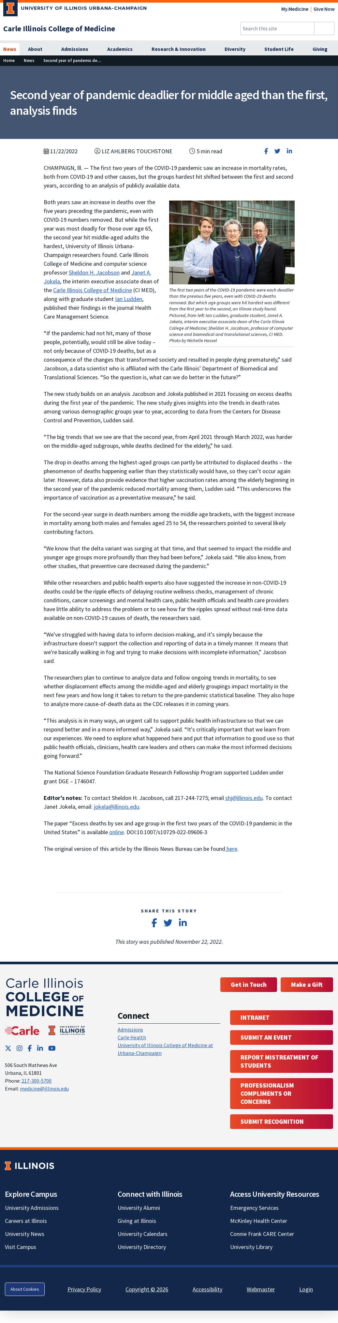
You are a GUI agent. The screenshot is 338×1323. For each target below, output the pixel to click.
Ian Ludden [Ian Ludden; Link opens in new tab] (128, 299)
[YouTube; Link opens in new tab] (52, 1048)
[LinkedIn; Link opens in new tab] (40, 1048)
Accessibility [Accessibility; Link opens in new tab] (207, 1289)
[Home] (9, 60)
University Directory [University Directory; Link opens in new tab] (142, 1247)
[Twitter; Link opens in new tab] (8, 1048)
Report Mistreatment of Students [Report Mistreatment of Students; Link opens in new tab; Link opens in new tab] (279, 1061)
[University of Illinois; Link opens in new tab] (29, 1165)
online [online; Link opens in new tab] (116, 832)
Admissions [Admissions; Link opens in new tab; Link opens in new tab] (130, 1029)
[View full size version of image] (329, 72)
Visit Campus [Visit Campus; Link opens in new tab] (20, 1247)
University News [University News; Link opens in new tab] (24, 1234)
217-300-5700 (36, 1080)
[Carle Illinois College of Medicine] (59, 28)
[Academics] (123, 49)
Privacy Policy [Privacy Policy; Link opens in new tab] (84, 1289)
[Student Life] (282, 49)
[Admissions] (78, 49)
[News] (10, 49)
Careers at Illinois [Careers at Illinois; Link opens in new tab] (26, 1221)
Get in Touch (249, 984)
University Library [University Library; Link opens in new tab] (251, 1247)
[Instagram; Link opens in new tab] (19, 1048)
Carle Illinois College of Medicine (92, 290)
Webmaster (261, 1289)
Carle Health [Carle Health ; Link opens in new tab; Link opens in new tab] (132, 1037)
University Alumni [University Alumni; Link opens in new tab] (139, 1207)
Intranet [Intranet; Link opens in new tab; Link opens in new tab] (255, 1017)
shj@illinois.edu (244, 798)
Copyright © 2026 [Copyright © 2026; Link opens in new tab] (146, 1289)
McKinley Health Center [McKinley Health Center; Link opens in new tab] (258, 1221)
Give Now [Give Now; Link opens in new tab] (324, 9)
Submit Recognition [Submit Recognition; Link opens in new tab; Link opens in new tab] (272, 1121)
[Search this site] (277, 28)
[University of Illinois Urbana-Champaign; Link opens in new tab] (75, 9)
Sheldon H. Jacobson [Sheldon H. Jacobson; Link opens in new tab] (94, 272)
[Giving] (323, 49)
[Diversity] (238, 49)
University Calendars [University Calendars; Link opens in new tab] (143, 1234)
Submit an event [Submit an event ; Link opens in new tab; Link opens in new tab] (266, 1037)
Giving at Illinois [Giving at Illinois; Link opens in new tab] (137, 1221)
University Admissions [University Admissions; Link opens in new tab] (32, 1207)
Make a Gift (307, 984)
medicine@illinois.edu (44, 1088)
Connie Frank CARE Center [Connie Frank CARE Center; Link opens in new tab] (262, 1234)
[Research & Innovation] (182, 49)
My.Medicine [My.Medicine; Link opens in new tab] (294, 9)
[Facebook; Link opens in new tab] (30, 1048)
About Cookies (24, 1289)
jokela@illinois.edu (116, 806)
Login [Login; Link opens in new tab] (306, 1289)
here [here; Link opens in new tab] (231, 848)
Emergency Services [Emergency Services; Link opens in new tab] (254, 1207)
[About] (39, 49)
